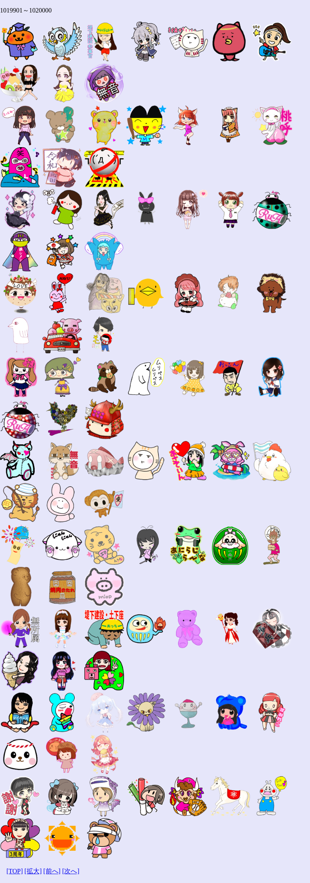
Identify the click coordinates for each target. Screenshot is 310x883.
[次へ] (71, 871)
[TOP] (14, 871)
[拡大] (33, 871)
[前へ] (52, 871)
